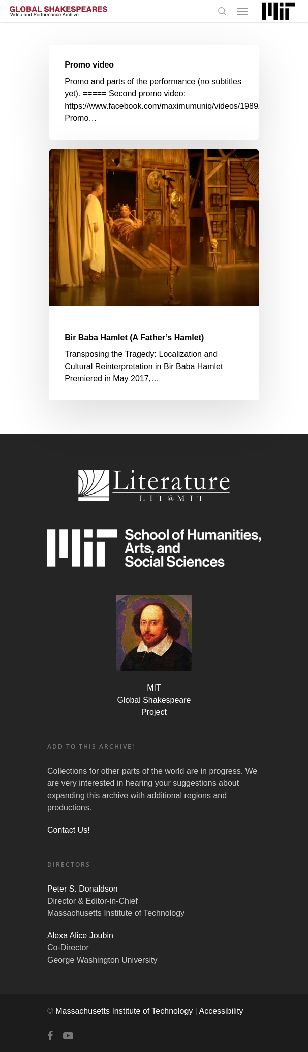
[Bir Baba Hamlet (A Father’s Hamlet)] (154, 274)
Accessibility (221, 1011)
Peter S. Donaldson (82, 888)
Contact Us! (68, 830)
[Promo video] (154, 92)
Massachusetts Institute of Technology (124, 1011)
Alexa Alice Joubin (80, 935)
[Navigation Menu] (242, 11)
